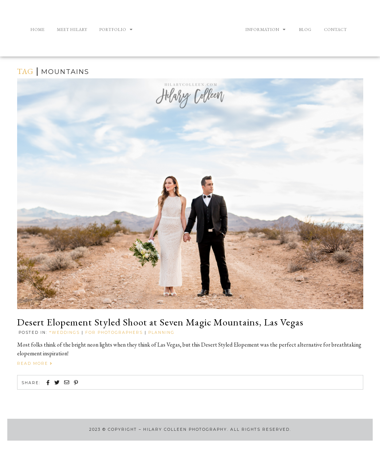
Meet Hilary (72, 29)
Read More (34, 364)
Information (265, 29)
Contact (335, 29)
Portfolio (116, 29)
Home (37, 29)
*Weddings (64, 333)
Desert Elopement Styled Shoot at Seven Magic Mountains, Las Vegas (175, 322)
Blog (305, 29)
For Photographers (114, 333)
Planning (161, 333)
